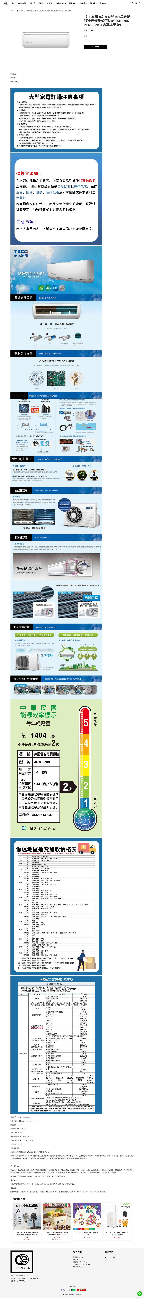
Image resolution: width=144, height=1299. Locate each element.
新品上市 (32, 4)
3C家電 (50, 4)
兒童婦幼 (83, 4)
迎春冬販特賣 (22, 4)
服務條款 (65, 1295)
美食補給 (104, 4)
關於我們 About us (78, 1260)
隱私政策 (72, 1295)
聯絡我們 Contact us (78, 1267)
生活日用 (72, 4)
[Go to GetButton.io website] (140, 1297)
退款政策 (78, 1295)
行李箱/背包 (61, 4)
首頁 (12, 4)
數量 (85, 37)
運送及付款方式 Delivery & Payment (83, 1262)
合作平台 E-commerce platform (81, 1265)
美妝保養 (93, 4)
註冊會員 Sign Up (78, 1258)
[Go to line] (139, 1293)
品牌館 (41, 4)
